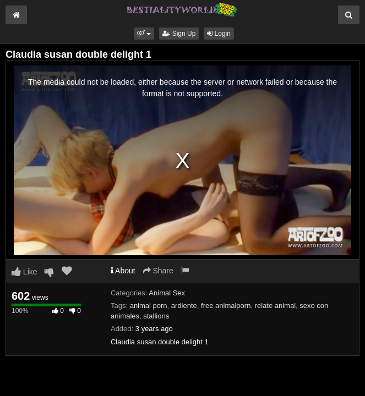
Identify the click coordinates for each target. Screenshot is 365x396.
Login (219, 33)
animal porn (148, 305)
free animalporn (225, 305)
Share (158, 270)
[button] (144, 34)
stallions (156, 316)
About (123, 270)
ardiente (184, 305)
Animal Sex (167, 293)
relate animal (275, 305)
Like (24, 271)
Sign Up (178, 33)
